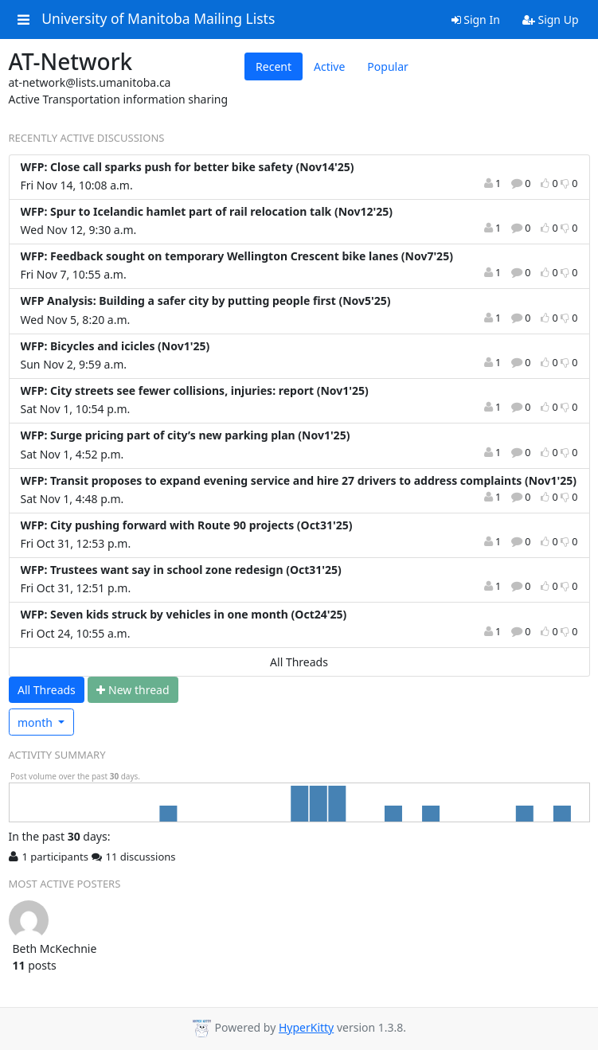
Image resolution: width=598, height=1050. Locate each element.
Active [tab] (329, 66)
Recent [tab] (273, 66)
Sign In (475, 19)
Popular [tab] (387, 66)
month (37, 722)
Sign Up (550, 19)
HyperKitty (306, 1027)
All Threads (299, 661)
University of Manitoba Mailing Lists (158, 19)
